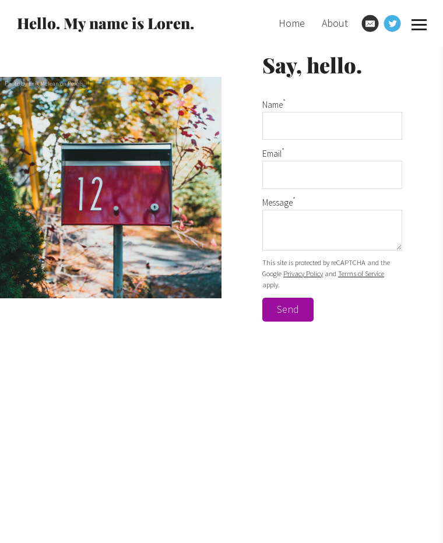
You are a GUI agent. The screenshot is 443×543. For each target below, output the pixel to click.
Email (273, 153)
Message (279, 202)
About (335, 23)
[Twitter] (392, 23)
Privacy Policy (303, 273)
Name (274, 104)
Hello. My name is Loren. (105, 23)
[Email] (370, 23)
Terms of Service (361, 273)
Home (292, 23)
